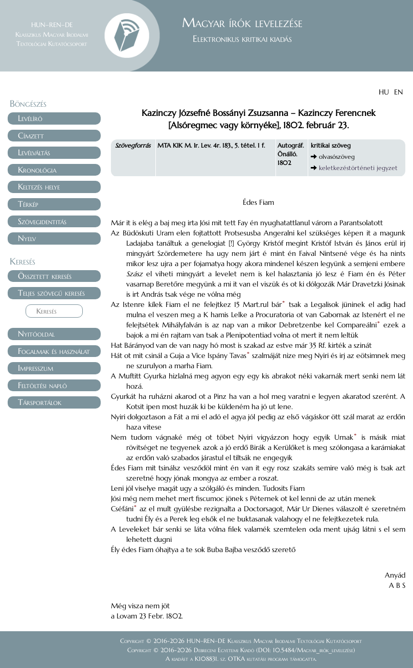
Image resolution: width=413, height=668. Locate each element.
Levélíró (30, 118)
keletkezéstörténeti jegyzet (358, 168)
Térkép (28, 204)
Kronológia (37, 169)
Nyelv (27, 238)
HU (384, 92)
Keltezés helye (39, 186)
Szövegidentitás (42, 221)
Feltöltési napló (42, 385)
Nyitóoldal (36, 333)
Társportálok (39, 402)
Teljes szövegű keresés (51, 293)
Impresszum (35, 368)
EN (398, 92)
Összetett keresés (45, 276)
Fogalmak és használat (54, 351)
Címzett (31, 135)
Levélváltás (34, 152)
